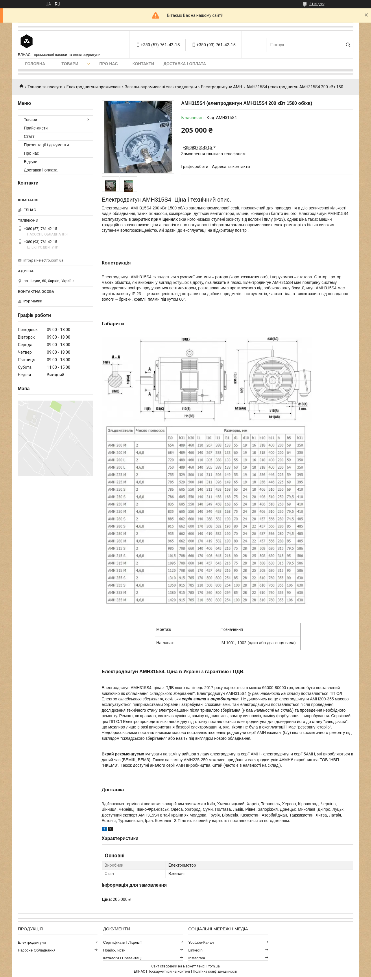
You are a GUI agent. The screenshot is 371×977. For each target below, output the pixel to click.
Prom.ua (213, 966)
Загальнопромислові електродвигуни (161, 87)
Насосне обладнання (37, 950)
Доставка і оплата (185, 63)
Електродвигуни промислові (94, 87)
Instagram (196, 958)
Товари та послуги (44, 87)
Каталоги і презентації (122, 958)
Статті (30, 136)
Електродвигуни (32, 942)
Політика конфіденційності (215, 971)
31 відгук (316, 4)
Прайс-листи (36, 128)
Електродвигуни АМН (221, 87)
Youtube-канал (201, 942)
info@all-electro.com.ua (43, 260)
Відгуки (31, 161)
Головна (35, 63)
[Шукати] (348, 45)
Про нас (108, 63)
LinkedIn (195, 950)
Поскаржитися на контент (169, 971)
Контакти (143, 63)
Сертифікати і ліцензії (122, 942)
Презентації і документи (46, 145)
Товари (69, 63)
